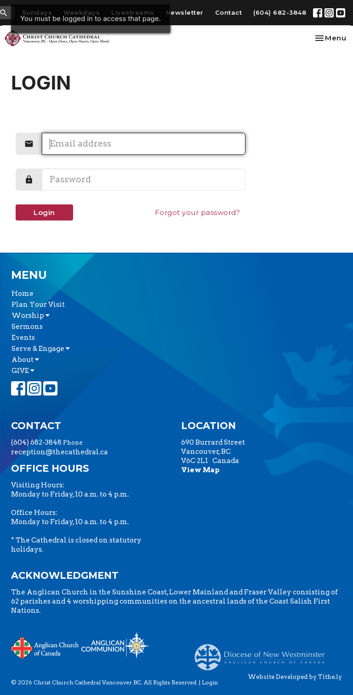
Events (23, 337)
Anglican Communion (115, 645)
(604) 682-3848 (279, 12)
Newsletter (185, 12)
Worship (30, 315)
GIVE (22, 371)
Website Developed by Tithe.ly (295, 676)
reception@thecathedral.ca (59, 452)
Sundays (37, 12)
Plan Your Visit (38, 304)
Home (22, 293)
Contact (228, 12)
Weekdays (81, 12)
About (25, 360)
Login (44, 212)
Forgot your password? (197, 212)
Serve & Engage (40, 349)
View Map (200, 470)
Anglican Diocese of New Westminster (263, 652)
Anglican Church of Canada (45, 646)
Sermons (27, 326)
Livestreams (132, 12)
